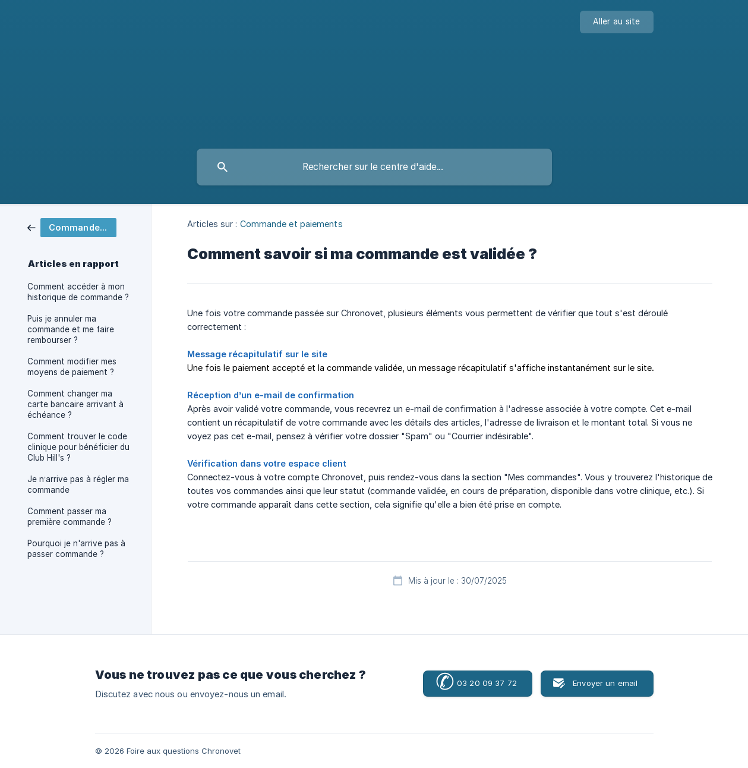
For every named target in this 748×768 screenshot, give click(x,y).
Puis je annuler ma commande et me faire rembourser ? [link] (70, 329)
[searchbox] (374, 167)
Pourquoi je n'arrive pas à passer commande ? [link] (76, 549)
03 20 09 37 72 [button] (476, 683)
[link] (71, 226)
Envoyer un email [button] (605, 683)
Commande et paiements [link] (291, 224)
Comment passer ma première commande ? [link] (69, 516)
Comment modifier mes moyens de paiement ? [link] (71, 367)
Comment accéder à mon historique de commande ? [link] (78, 292)
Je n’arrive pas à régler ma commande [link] (78, 484)
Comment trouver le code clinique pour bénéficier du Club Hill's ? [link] (78, 447)
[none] (616, 22)
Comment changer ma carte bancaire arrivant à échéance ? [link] (75, 404)
